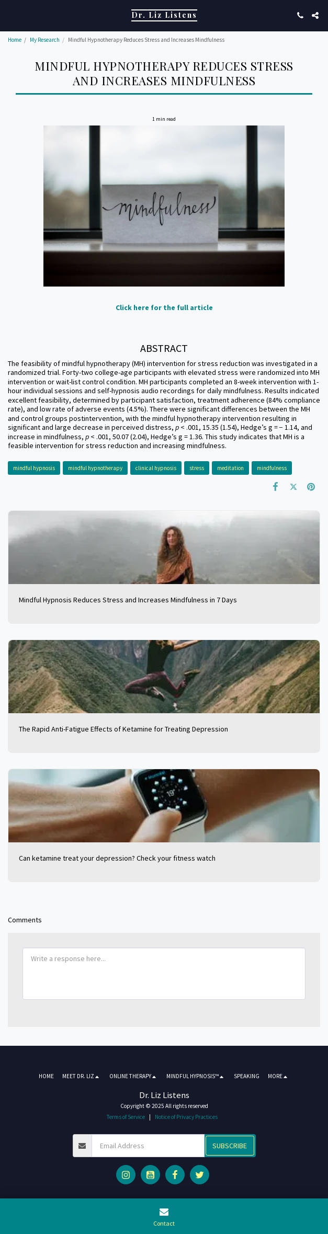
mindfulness (272, 468)
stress (196, 468)
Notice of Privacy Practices (186, 1117)
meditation (230, 468)
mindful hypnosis (34, 468)
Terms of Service (126, 1117)
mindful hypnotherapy (95, 468)
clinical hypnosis (155, 468)
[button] (11, 15)
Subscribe (229, 1145)
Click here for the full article (164, 307)
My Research (45, 39)
